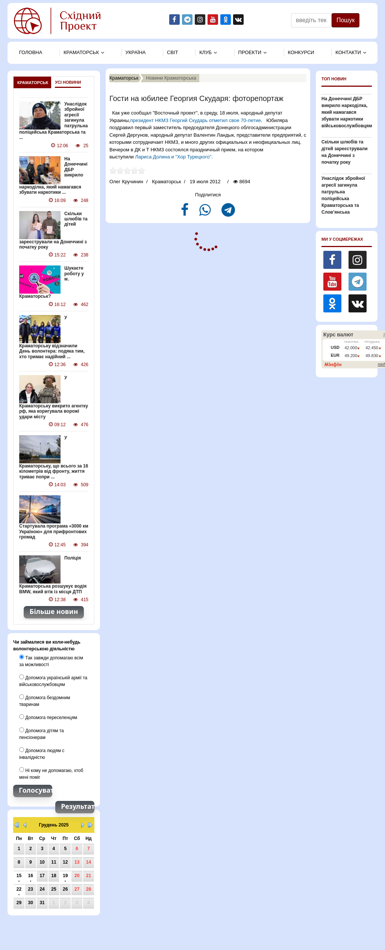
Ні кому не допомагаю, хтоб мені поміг (51, 773)
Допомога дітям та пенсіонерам (41, 733)
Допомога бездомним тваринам (44, 700)
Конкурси (301, 52)
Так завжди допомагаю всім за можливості (51, 660)
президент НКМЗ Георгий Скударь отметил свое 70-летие (195, 120)
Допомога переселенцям (48, 717)
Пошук (345, 20)
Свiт (172, 52)
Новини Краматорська (171, 78)
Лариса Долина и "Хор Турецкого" (173, 157)
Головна (30, 52)
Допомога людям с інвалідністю (41, 753)
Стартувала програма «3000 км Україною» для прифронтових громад (53, 531)
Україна (136, 52)
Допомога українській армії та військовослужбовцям (53, 680)
